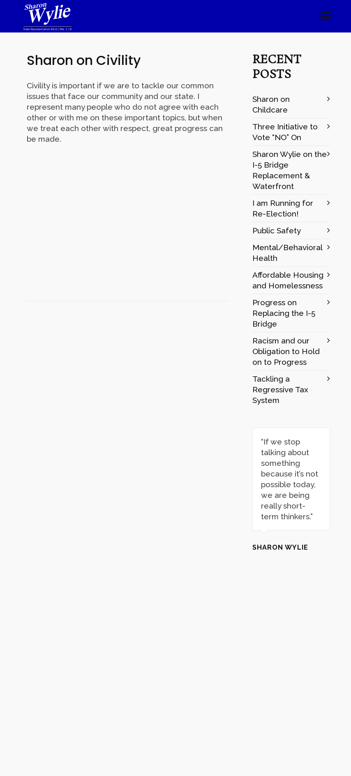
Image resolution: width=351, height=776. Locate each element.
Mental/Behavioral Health (287, 253)
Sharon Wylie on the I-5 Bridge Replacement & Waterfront (289, 170)
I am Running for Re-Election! (282, 208)
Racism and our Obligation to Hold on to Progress (286, 351)
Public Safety (276, 230)
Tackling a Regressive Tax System (280, 389)
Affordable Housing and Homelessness (287, 280)
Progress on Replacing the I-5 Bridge (283, 313)
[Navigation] (325, 16)
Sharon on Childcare (271, 104)
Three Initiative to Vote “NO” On (285, 132)
